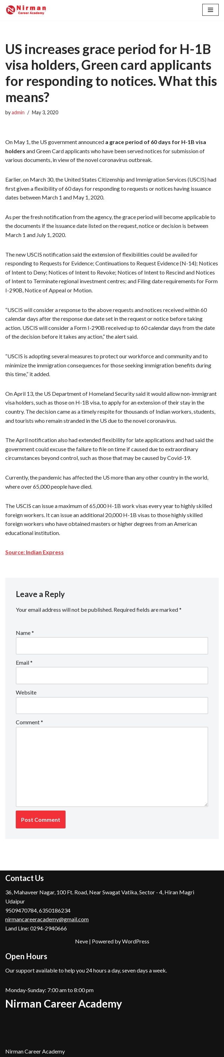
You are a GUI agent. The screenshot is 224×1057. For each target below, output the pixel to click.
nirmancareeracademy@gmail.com (47, 919)
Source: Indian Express (34, 552)
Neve (81, 941)
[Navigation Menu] (210, 10)
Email (24, 662)
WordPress (135, 941)
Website (26, 692)
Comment (29, 722)
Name (25, 632)
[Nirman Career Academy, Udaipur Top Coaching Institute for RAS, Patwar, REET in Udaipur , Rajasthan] (26, 10)
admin (18, 112)
